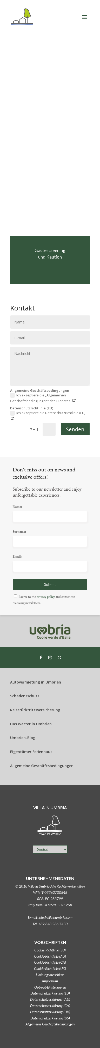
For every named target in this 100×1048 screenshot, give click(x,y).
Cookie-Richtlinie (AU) (50, 956)
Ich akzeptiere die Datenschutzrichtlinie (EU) (47, 415)
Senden (75, 429)
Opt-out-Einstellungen (50, 987)
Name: (17, 506)
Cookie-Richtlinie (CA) (50, 962)
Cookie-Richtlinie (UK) (50, 968)
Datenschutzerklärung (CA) (50, 1005)
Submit (50, 584)
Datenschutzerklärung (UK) (50, 1012)
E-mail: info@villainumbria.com (50, 917)
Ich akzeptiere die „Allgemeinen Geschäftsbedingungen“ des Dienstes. (43, 398)
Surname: (19, 531)
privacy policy (46, 596)
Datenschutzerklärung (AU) (50, 999)
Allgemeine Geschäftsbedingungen (50, 1024)
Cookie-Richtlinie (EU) (50, 950)
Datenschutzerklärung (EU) (50, 993)
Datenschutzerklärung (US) (50, 1018)
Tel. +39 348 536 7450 (50, 924)
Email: (17, 556)
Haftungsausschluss (50, 974)
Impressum (50, 981)
